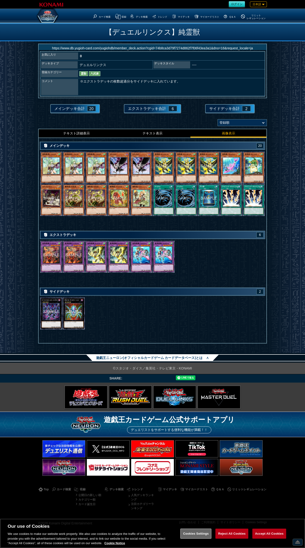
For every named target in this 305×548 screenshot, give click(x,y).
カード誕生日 (87, 504)
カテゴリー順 (87, 499)
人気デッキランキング (142, 497)
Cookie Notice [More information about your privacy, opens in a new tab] (114, 543)
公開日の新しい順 (89, 495)
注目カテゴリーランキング (142, 506)
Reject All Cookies (231, 533)
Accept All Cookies (269, 533)
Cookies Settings (196, 533)
